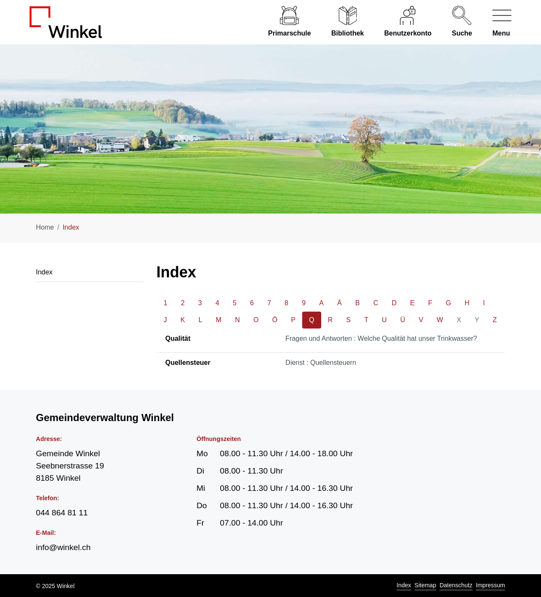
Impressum (490, 585)
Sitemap (425, 585)
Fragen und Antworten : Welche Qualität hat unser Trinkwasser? (381, 338)
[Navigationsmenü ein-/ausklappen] (496, 22)
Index (403, 585)
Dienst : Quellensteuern (320, 362)
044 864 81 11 (62, 512)
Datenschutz (456, 585)
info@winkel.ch (63, 547)
